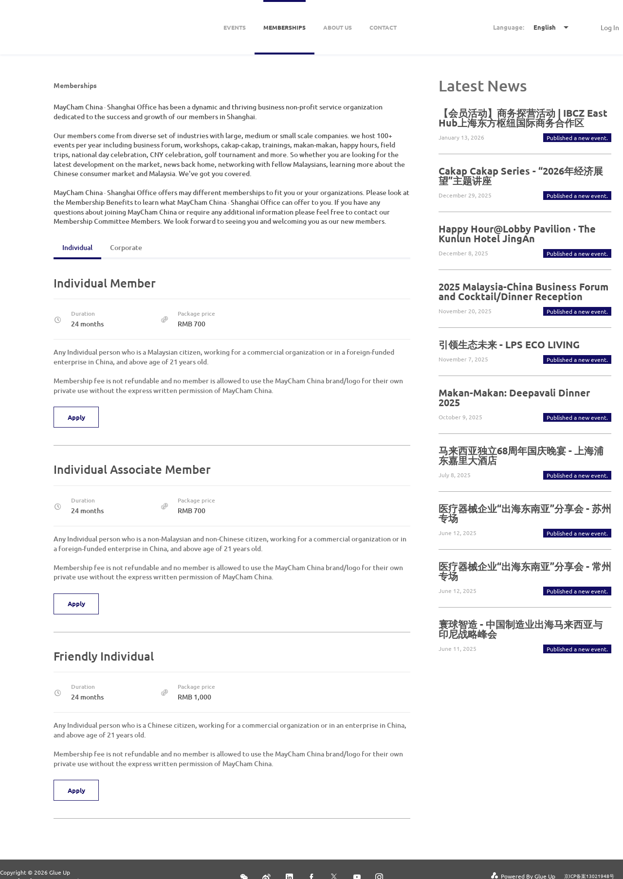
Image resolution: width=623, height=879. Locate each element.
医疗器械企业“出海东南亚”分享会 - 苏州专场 (525, 513)
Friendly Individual (104, 656)
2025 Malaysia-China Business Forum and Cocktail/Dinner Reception (523, 291)
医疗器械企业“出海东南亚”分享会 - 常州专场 (525, 571)
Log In (610, 27)
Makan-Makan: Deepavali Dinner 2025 (514, 397)
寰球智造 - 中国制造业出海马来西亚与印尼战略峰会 (521, 629)
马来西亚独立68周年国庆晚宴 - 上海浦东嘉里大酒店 (521, 455)
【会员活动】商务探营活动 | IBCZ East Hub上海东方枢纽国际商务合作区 (523, 117)
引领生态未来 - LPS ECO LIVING (509, 344)
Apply (77, 417)
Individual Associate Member (132, 469)
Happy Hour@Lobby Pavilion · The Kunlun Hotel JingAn (517, 233)
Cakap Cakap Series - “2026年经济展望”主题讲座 (521, 175)
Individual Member (105, 282)
